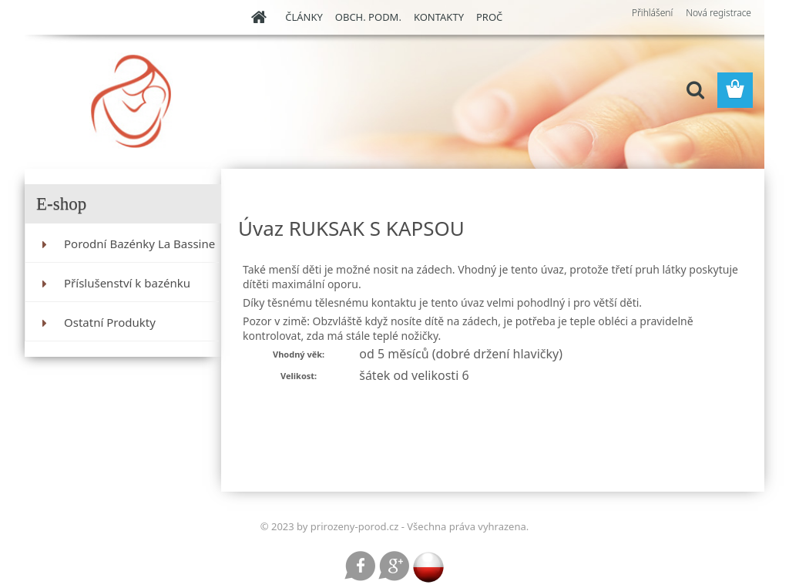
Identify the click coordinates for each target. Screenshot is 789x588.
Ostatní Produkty (110, 322)
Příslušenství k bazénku (127, 283)
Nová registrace (718, 12)
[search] (695, 90)
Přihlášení (652, 12)
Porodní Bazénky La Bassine (139, 243)
